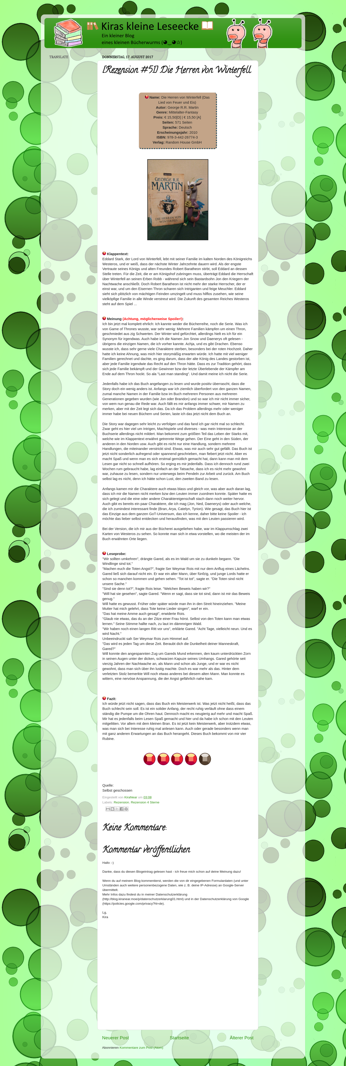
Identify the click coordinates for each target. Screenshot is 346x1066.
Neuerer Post (115, 1037)
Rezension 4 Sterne (145, 802)
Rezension (121, 802)
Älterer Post (241, 1037)
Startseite (179, 1037)
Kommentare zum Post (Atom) (141, 1047)
